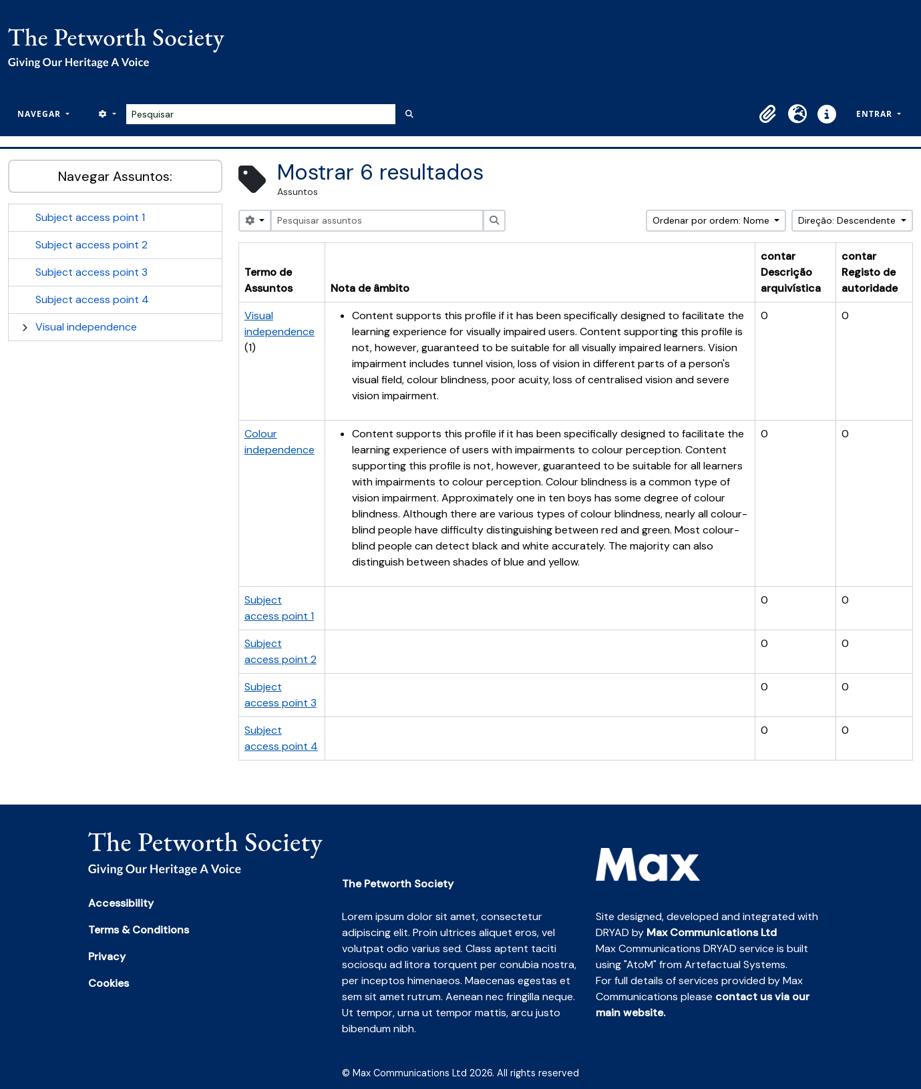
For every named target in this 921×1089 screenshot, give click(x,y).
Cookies (108, 983)
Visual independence (86, 327)
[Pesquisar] (261, 114)
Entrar (875, 114)
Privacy (107, 956)
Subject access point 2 (91, 245)
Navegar (40, 114)
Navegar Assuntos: (115, 176)
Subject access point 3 (91, 272)
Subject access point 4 (92, 299)
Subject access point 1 (90, 217)
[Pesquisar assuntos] (376, 221)
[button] (768, 114)
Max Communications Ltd (712, 932)
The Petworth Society (397, 884)
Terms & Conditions (138, 930)
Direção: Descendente (848, 220)
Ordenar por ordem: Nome (712, 220)
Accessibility (121, 903)
